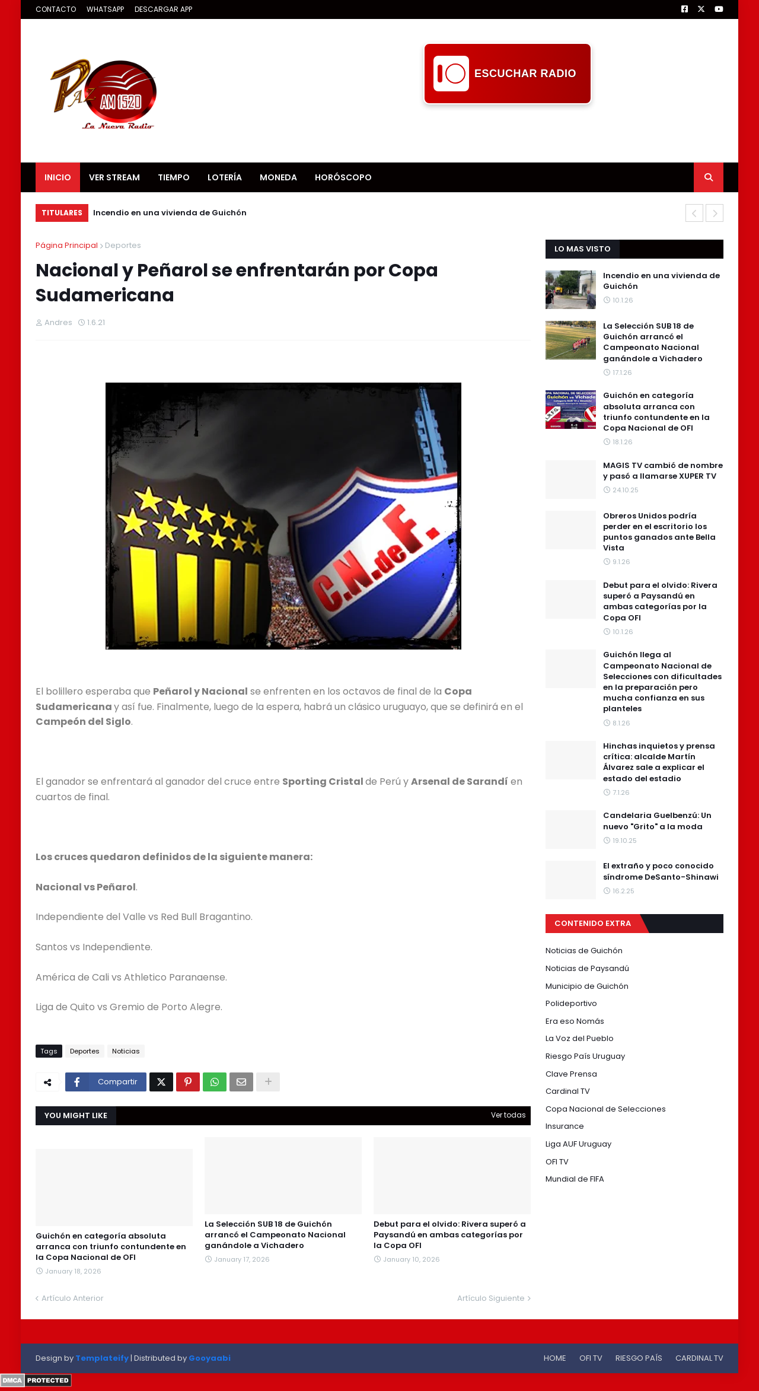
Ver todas (508, 1115)
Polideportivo (571, 1003)
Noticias (126, 1051)
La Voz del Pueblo (580, 1038)
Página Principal (67, 245)
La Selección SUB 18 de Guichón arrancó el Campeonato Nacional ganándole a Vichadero (275, 1235)
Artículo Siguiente (491, 1298)
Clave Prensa (571, 1074)
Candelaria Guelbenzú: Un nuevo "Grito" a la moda (657, 821)
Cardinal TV (568, 1091)
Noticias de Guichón (584, 950)
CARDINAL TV (699, 1358)
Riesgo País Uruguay (585, 1056)
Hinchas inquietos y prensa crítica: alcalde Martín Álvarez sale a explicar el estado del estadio (659, 762)
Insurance (565, 1126)
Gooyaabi (210, 1358)
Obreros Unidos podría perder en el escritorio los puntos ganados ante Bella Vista (659, 532)
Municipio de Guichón (587, 986)
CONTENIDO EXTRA (592, 923)
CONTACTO (56, 9)
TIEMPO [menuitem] (174, 177)
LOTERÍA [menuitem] (225, 177)
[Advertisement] (507, 131)
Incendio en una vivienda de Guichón (170, 212)
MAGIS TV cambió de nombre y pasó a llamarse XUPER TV (663, 471)
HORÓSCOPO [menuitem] (343, 177)
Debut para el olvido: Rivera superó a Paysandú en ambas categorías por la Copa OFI (450, 1235)
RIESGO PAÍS (639, 1358)
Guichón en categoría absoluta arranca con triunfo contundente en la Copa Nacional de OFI (111, 1247)
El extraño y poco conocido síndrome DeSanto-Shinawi (661, 871)
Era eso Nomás (575, 1021)
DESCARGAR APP (163, 9)
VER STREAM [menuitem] (114, 177)
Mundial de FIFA (575, 1179)
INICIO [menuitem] (57, 177)
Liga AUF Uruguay (578, 1144)
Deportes (123, 245)
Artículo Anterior (73, 1298)
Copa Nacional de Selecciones (606, 1109)
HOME (555, 1358)
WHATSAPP (105, 9)
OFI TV (557, 1161)
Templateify (102, 1358)
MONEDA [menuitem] (278, 177)
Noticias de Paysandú (587, 968)
